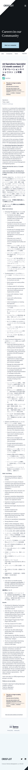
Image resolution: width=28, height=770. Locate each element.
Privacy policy (10, 730)
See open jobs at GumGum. (12, 86)
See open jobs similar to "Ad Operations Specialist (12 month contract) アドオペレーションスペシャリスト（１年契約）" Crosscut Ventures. (15, 91)
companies (9, 53)
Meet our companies (10, 45)
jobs (2, 53)
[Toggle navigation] (25, 6)
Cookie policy (16, 730)
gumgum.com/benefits (17, 582)
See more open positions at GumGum (14, 714)
